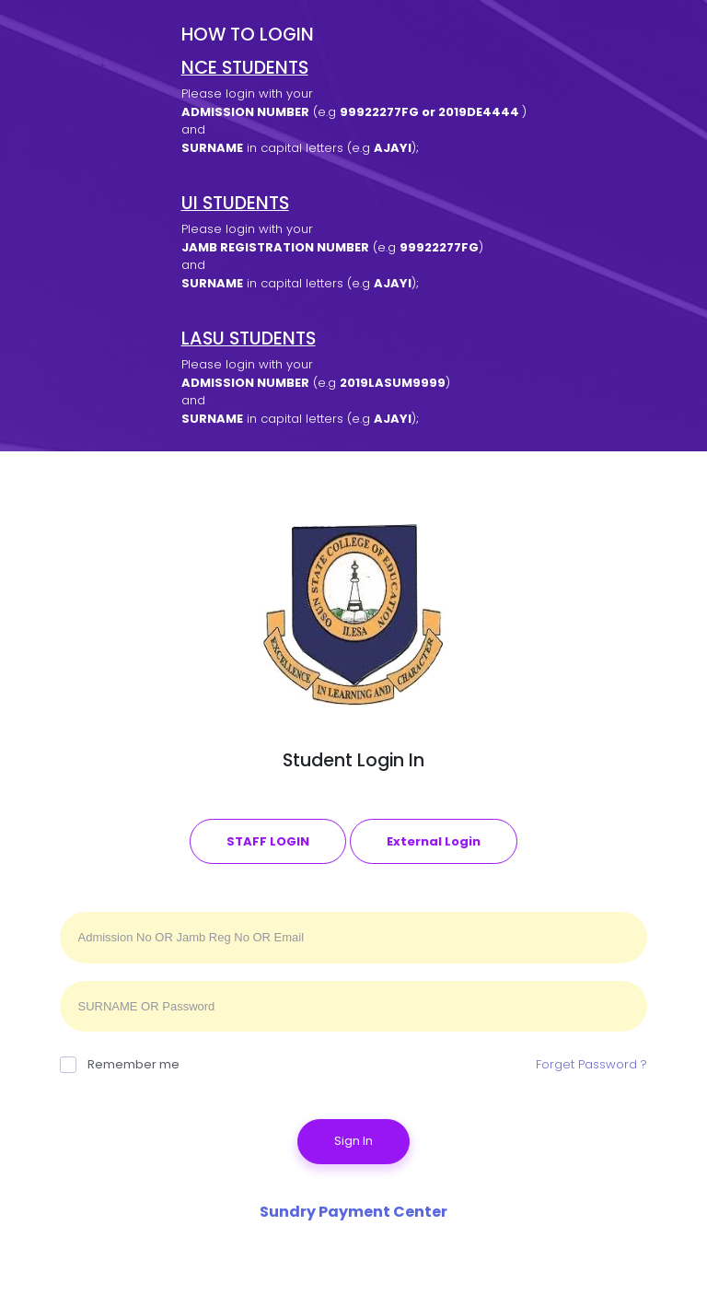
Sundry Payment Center (353, 1211)
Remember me (120, 1064)
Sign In (353, 1140)
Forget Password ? (591, 1064)
